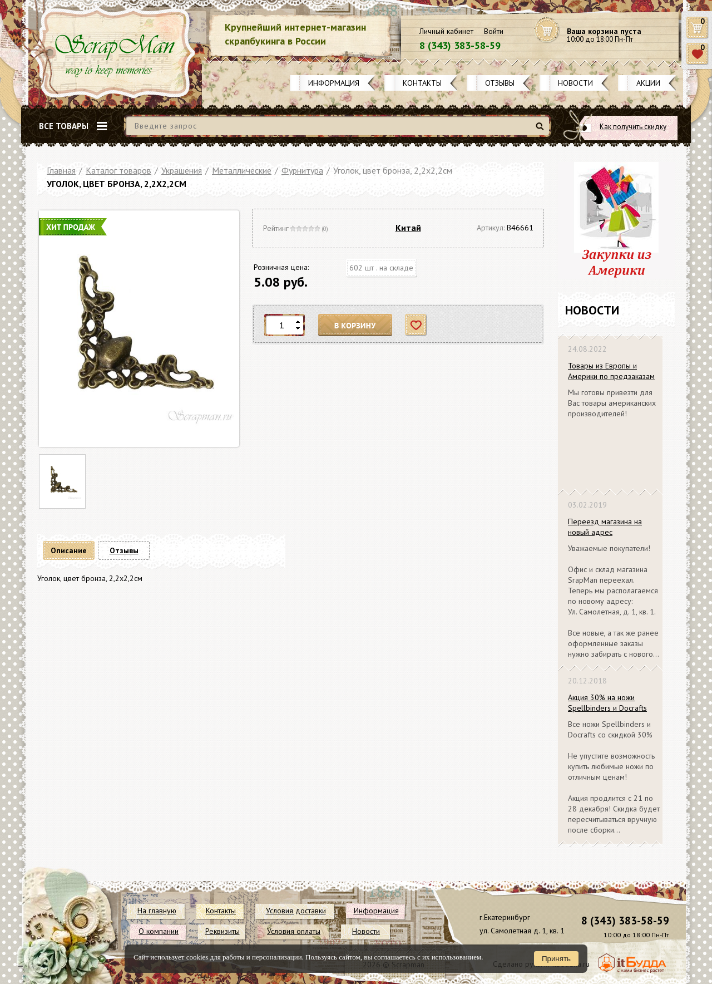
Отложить (416, 325)
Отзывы (500, 83)
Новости (575, 83)
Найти (541, 130)
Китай (408, 227)
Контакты (422, 83)
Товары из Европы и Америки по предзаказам (611, 371)
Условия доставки (296, 911)
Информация (333, 83)
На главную (156, 911)
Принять (556, 959)
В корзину (355, 325)
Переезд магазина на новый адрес (605, 526)
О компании (159, 931)
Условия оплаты (293, 931)
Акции (648, 83)
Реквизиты (222, 931)
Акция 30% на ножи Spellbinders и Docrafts (607, 702)
